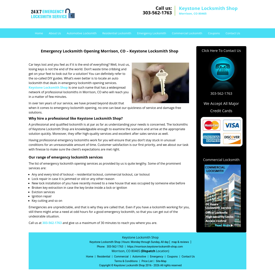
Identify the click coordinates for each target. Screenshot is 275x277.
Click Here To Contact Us (221, 50)
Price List (147, 261)
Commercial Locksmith (187, 33)
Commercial (121, 256)
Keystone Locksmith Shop (48, 87)
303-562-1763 (157, 12)
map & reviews (180, 241)
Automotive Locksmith (81, 33)
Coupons (214, 33)
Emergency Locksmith (151, 33)
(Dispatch (148, 251)
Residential (103, 256)
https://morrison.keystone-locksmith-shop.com (155, 246)
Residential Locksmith (116, 33)
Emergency (156, 256)
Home (39, 33)
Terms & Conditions (126, 261)
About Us (55, 33)
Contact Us (233, 33)
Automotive (139, 256)
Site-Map (161, 261)
